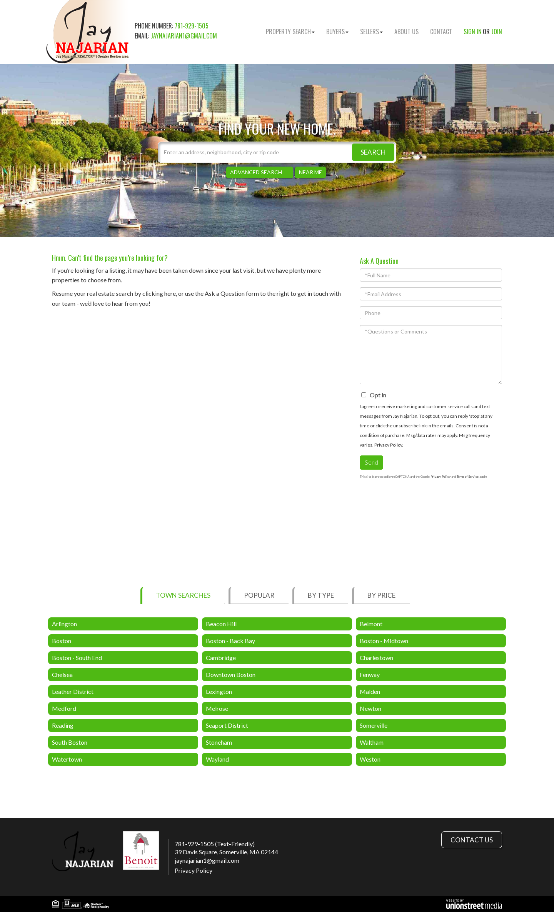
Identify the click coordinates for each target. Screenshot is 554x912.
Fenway (370, 674)
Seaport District (227, 725)
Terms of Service (468, 477)
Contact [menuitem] (441, 31)
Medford (64, 708)
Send (371, 462)
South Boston (69, 742)
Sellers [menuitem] (371, 31)
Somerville (373, 725)
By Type (321, 595)
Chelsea (62, 674)
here (170, 293)
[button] (373, 152)
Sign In (473, 31)
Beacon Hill (221, 623)
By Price (381, 595)
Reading (62, 725)
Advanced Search (256, 172)
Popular (259, 595)
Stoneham (219, 742)
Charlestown (376, 657)
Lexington (219, 691)
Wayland (217, 759)
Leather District (72, 691)
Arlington (64, 623)
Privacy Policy (388, 445)
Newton (370, 708)
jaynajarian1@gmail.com (184, 35)
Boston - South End (77, 657)
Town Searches (183, 595)
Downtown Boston (230, 674)
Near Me (310, 172)
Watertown (67, 759)
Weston (370, 759)
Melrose (217, 708)
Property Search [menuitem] (290, 31)
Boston (61, 640)
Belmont (371, 623)
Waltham (372, 742)
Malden (370, 691)
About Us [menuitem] (406, 31)
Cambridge (221, 657)
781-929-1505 (192, 25)
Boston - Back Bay (230, 640)
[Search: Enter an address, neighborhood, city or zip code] (277, 152)
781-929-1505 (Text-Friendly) (215, 843)
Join (496, 31)
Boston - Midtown (384, 640)
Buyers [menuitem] (337, 31)
